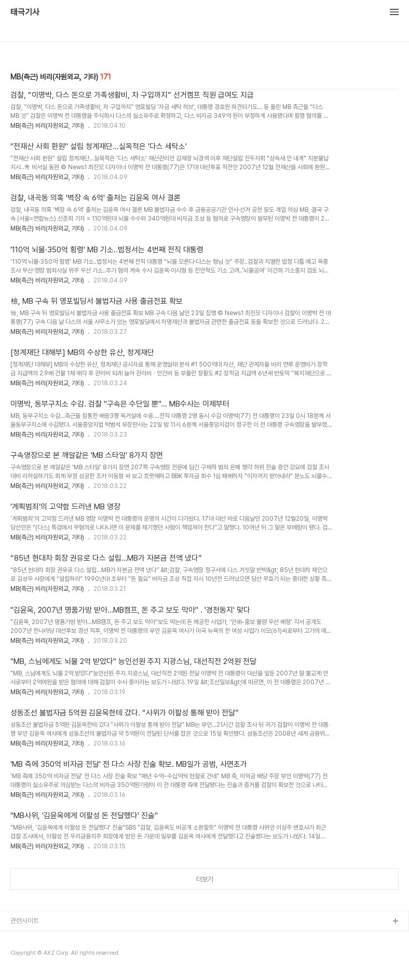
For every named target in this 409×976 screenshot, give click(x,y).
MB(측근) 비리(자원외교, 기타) (47, 125)
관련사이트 (24, 921)
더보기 (204, 879)
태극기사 (24, 12)
